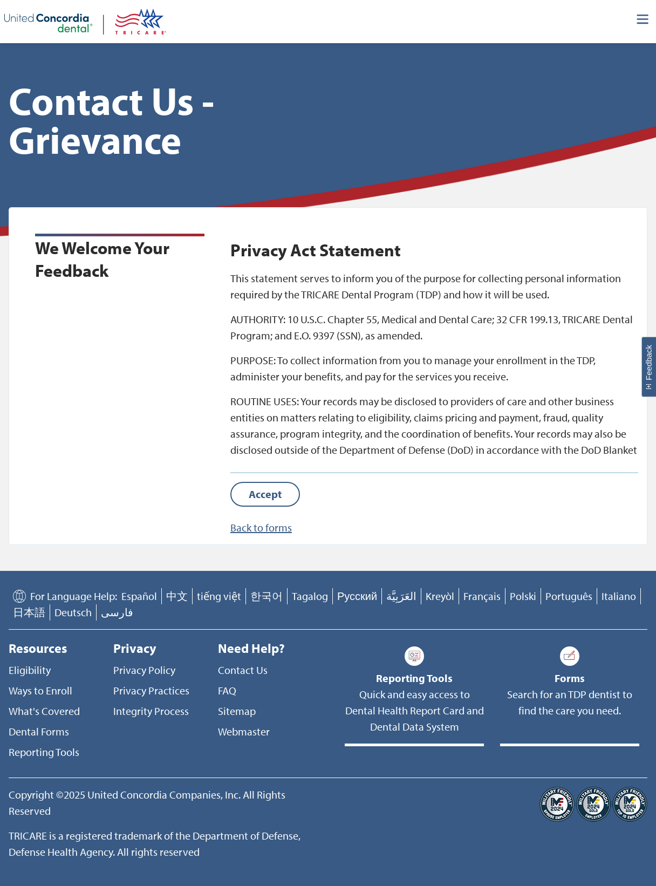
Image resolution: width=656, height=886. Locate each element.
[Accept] (265, 494)
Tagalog (310, 596)
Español (139, 596)
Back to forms (261, 527)
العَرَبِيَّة (401, 596)
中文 (177, 596)
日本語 (29, 612)
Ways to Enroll (40, 690)
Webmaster (244, 731)
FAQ (227, 690)
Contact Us (243, 670)
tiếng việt (219, 596)
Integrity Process (151, 711)
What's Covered (44, 711)
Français (482, 596)
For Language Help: (73, 596)
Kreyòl (440, 596)
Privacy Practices (151, 690)
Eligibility (30, 670)
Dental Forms (39, 731)
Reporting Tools (44, 752)
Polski (523, 596)
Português (568, 596)
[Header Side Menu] (643, 21)
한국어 (266, 596)
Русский (357, 596)
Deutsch (73, 612)
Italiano (619, 596)
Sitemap (237, 711)
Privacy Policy (144, 670)
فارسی (117, 612)
